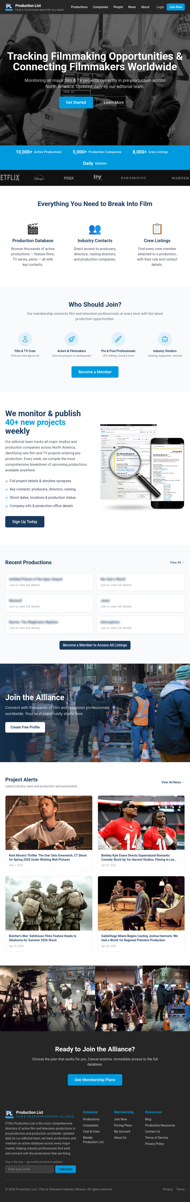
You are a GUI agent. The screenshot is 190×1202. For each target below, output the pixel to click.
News (132, 7)
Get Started (76, 102)
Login (160, 7)
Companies (100, 7)
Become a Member (95, 372)
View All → (177, 562)
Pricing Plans (123, 1125)
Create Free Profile (25, 727)
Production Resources (160, 1125)
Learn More (114, 102)
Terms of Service (156, 1137)
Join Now (175, 7)
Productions (79, 7)
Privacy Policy (154, 1144)
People (118, 7)
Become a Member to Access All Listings (95, 645)
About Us (120, 1137)
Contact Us (152, 1131)
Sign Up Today (24, 521)
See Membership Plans (95, 1079)
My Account (122, 1131)
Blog (148, 1119)
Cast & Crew (91, 1131)
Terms (180, 1189)
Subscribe (66, 1169)
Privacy (168, 1189)
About (145, 7)
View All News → (173, 782)
